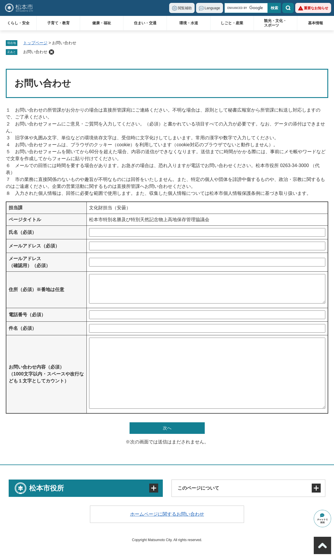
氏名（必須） (22, 232)
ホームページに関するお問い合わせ (167, 514)
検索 (288, 8)
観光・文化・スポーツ (275, 22)
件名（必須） (22, 328)
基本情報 (315, 23)
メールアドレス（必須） (34, 245)
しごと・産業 (232, 23)
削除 (51, 52)
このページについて (198, 488)
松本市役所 (46, 488)
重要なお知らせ (316, 8)
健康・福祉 (101, 23)
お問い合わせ (35, 51)
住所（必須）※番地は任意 (36, 289)
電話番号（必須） (27, 314)
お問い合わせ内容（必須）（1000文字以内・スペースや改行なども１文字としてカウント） (46, 373)
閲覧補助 (185, 8)
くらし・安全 (18, 23)
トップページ (35, 42)
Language (212, 8)
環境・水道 (188, 23)
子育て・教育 (58, 23)
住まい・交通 (145, 23)
